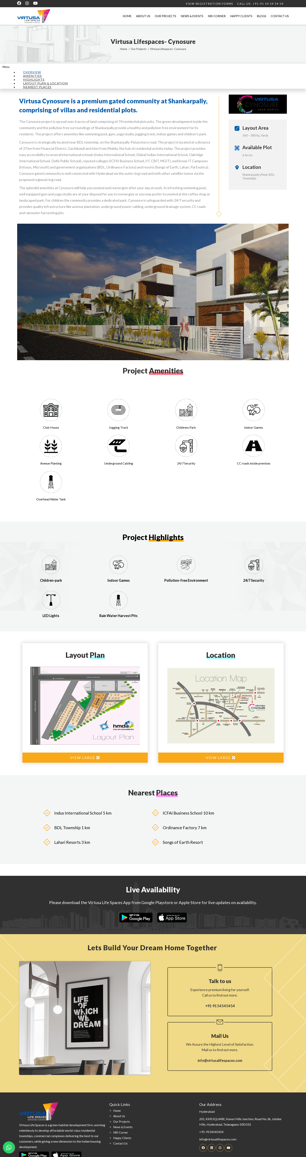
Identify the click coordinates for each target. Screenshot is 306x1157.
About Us (143, 16)
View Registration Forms (209, 3)
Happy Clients (241, 16)
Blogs (261, 16)
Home (127, 16)
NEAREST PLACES (37, 87)
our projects (121, 1121)
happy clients (122, 1138)
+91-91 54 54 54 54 (220, 1006)
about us (119, 1116)
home (117, 1110)
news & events (123, 1127)
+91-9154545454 (211, 1132)
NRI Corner (217, 16)
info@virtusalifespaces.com (220, 1060)
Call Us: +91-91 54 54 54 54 (260, 3)
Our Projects (165, 16)
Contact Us (280, 16)
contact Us (120, 1143)
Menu (6, 66)
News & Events (192, 16)
